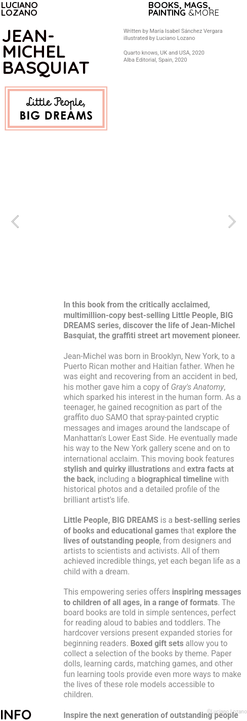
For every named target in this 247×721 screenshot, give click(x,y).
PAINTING (167, 12)
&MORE (203, 12)
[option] (123, 221)
